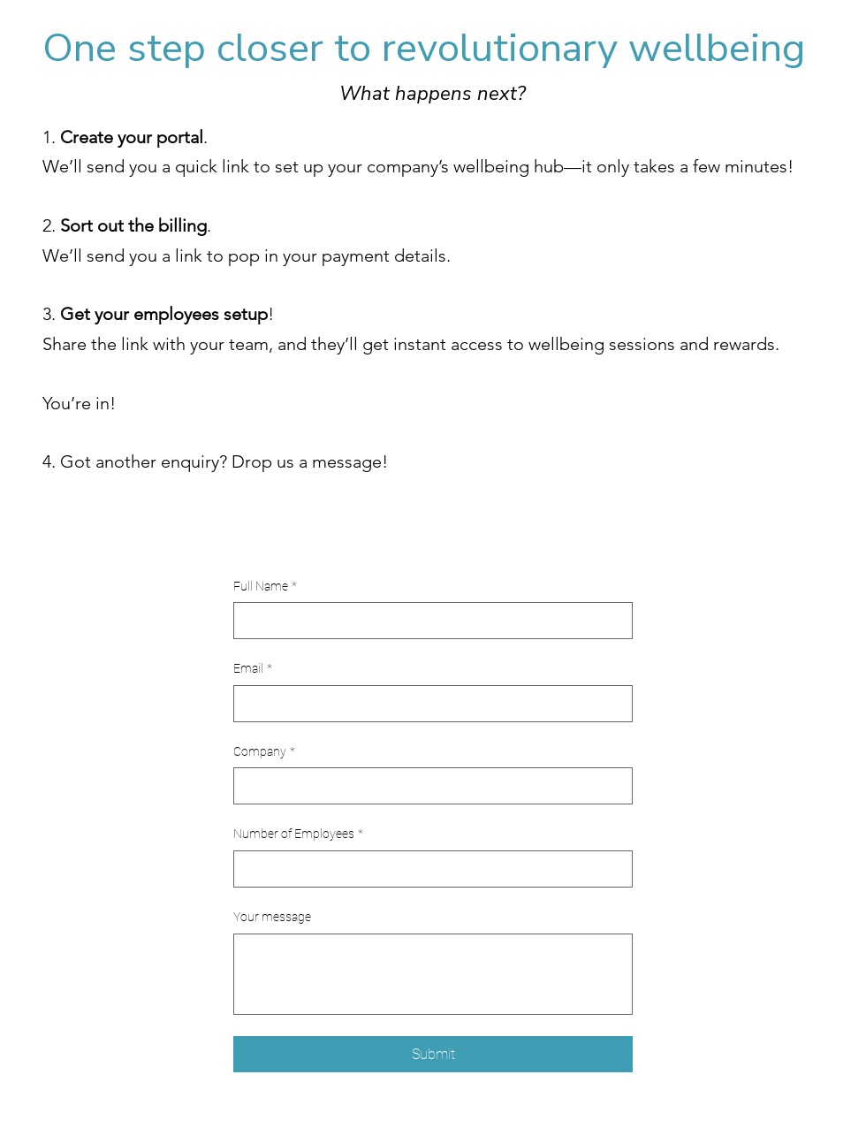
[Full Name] (427, 620)
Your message (272, 917)
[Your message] (433, 974)
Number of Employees (298, 834)
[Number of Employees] (427, 869)
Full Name (265, 587)
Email (252, 669)
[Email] (427, 703)
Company (264, 752)
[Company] (427, 786)
